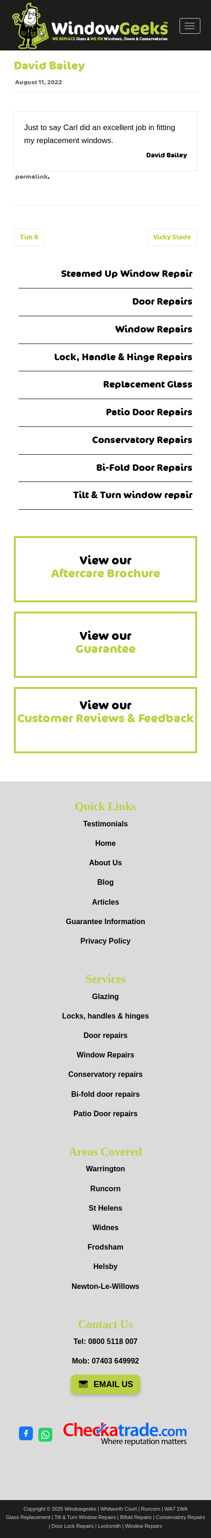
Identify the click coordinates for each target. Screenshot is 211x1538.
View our (105, 567)
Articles (105, 902)
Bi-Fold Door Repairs (144, 468)
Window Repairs (153, 329)
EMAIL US (105, 1384)
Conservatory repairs (105, 1074)
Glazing (105, 996)
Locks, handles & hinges (105, 1016)
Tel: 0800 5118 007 (105, 1341)
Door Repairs (162, 301)
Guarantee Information (105, 921)
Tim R (29, 237)
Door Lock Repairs (73, 1526)
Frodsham (105, 1247)
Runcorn (105, 1189)
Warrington (105, 1169)
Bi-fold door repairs (105, 1094)
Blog (105, 882)
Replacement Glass (147, 384)
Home (105, 843)
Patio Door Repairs (149, 412)
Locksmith (109, 1526)
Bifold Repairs (135, 1517)
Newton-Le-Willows (106, 1286)
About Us (105, 863)
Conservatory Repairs (142, 440)
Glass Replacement (28, 1517)
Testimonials (105, 824)
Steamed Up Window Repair (126, 274)
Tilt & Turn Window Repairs (85, 1517)
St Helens (106, 1208)
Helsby (105, 1266)
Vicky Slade (172, 237)
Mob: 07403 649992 (105, 1361)
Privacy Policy (106, 941)
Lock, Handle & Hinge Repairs (123, 357)
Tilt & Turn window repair (132, 495)
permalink (31, 177)
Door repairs (105, 1035)
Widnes (106, 1228)
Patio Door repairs (106, 1114)
